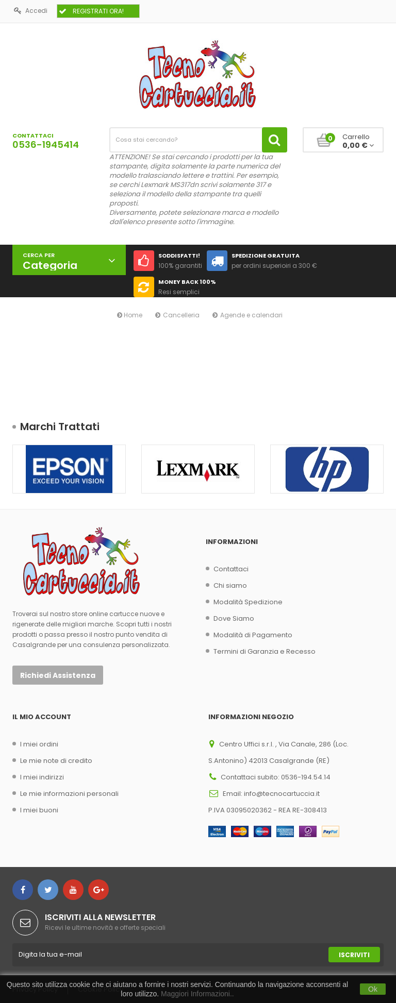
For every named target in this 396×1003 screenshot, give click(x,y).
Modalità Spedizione (248, 602)
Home (129, 315)
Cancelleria (181, 315)
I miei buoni (39, 810)
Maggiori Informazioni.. (197, 994)
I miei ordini (39, 744)
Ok (372, 989)
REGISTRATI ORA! (91, 11)
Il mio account (41, 717)
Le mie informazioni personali (69, 793)
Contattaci (231, 569)
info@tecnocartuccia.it (282, 793)
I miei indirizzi (42, 777)
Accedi (30, 10)
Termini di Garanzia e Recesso (264, 651)
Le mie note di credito (56, 761)
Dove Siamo (233, 618)
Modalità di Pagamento (252, 635)
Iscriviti (354, 954)
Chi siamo (230, 585)
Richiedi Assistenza (57, 675)
